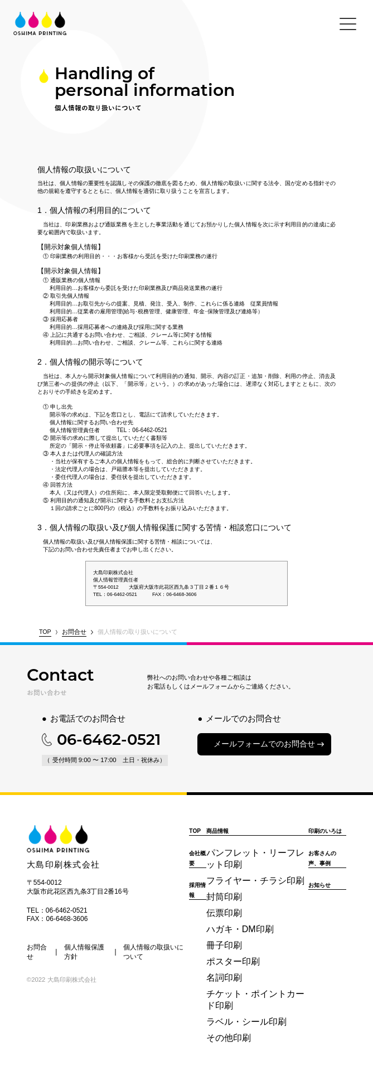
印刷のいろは (325, 831)
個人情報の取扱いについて (153, 952)
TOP (45, 631)
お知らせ (319, 885)
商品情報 (217, 831)
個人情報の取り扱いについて (137, 631)
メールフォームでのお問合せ (264, 744)
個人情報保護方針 (84, 952)
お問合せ (74, 631)
